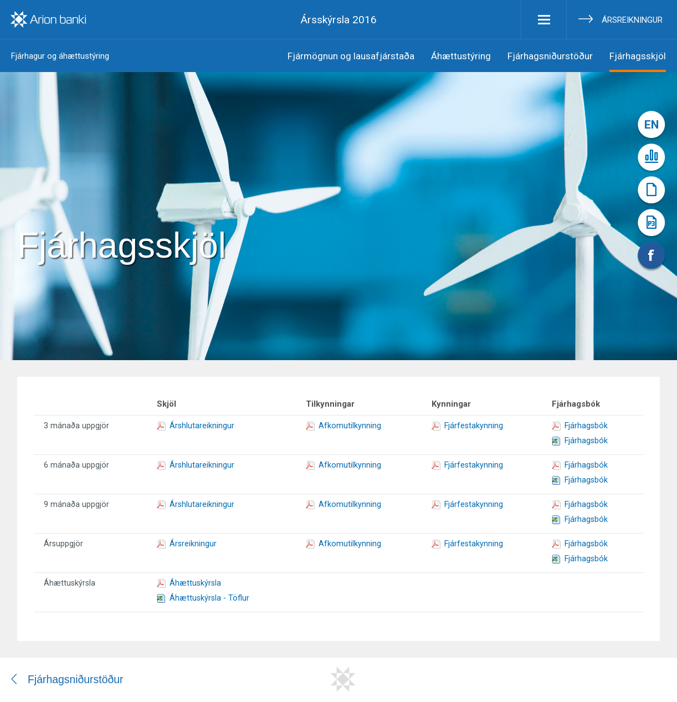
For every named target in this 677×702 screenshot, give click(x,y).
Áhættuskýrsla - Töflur (203, 597)
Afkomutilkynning (343, 425)
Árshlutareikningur (195, 425)
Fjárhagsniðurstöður (550, 56)
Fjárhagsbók (580, 425)
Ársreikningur (632, 20)
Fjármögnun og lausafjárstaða (351, 56)
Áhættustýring (461, 56)
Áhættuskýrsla (189, 582)
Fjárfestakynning (467, 425)
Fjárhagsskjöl (637, 56)
